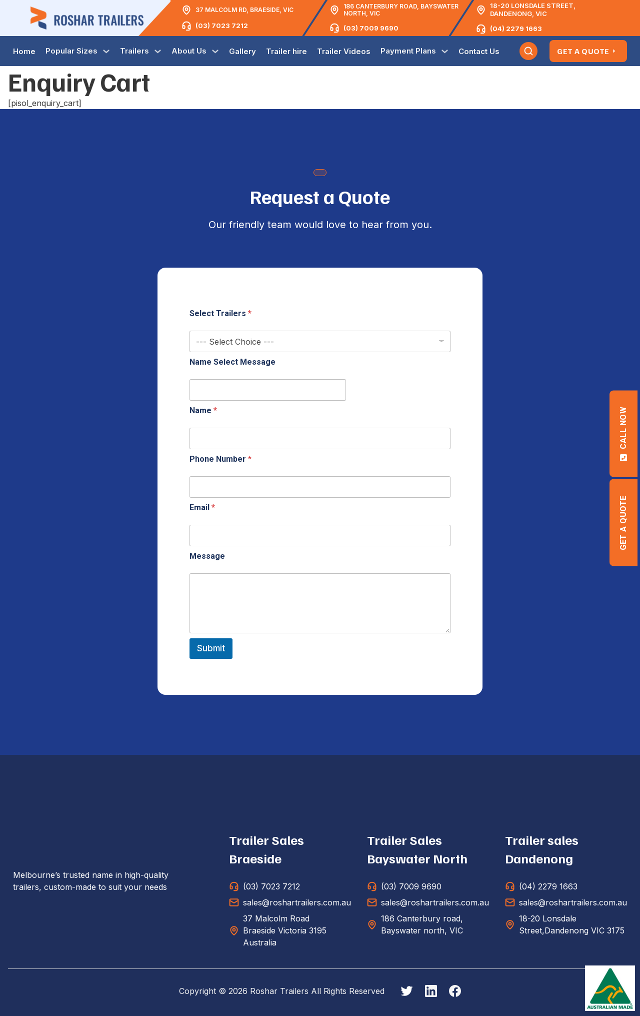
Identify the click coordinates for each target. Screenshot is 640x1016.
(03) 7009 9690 (371, 28)
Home (24, 51)
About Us (189, 51)
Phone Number (221, 459)
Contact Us (479, 51)
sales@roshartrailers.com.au (297, 902)
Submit (211, 648)
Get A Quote (588, 51)
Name (203, 410)
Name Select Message (233, 362)
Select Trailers (221, 313)
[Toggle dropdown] (106, 51)
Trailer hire (286, 51)
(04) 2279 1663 (516, 29)
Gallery (242, 51)
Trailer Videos (343, 51)
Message (207, 556)
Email (202, 507)
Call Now (623, 433)
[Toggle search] (529, 51)
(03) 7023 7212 (222, 26)
